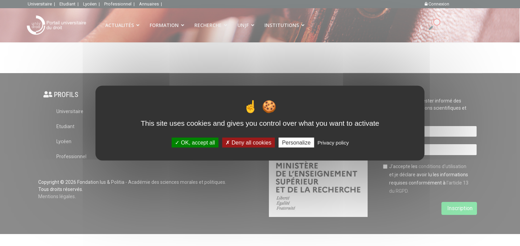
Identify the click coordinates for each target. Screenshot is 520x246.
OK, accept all (195, 142)
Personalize (296, 142)
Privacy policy (333, 142)
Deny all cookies (248, 142)
